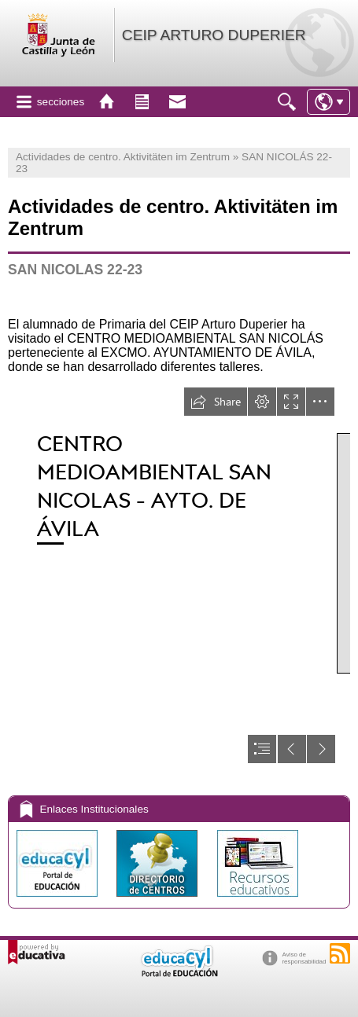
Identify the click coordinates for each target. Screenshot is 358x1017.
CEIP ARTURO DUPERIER (214, 35)
